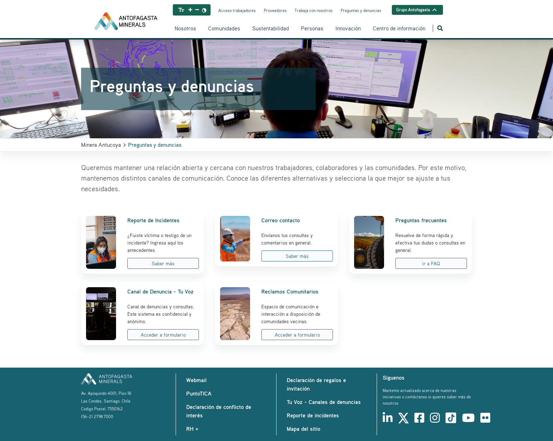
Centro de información (399, 28)
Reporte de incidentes (313, 415)
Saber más (163, 263)
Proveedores (275, 10)
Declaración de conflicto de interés (218, 411)
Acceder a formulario (163, 335)
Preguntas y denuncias (361, 10)
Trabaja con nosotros (313, 10)
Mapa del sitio (303, 428)
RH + (192, 428)
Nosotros (185, 28)
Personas (312, 28)
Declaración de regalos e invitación (316, 384)
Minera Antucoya (101, 144)
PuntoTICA (199, 393)
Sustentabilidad (270, 28)
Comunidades (224, 28)
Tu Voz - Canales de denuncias (324, 401)
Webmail (196, 379)
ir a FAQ (431, 263)
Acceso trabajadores (237, 10)
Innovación (348, 28)
